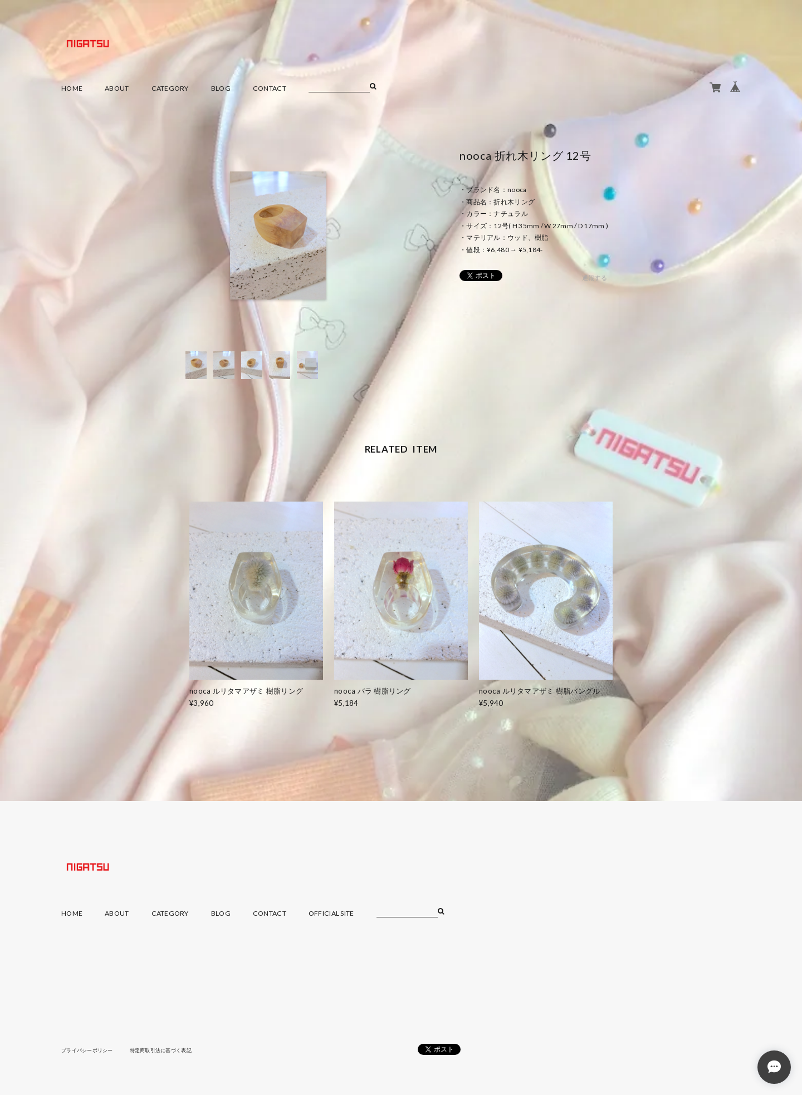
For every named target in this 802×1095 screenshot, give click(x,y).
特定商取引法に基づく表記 (169, 1050)
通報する (594, 277)
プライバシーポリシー (90, 1050)
